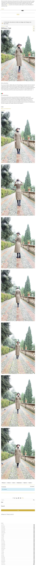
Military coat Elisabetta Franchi (6, 108)
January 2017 (18, 527)
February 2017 (18, 526)
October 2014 (18, 562)
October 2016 (18, 531)
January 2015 (18, 558)
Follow (23, 497)
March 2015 (18, 556)
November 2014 (18, 561)
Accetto (2, 8)
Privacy (8, 4)
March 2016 (18, 540)
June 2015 (18, 552)
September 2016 (18, 532)
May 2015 (18, 553)
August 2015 (18, 549)
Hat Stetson (3, 110)
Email (2, 502)
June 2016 (18, 536)
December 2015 (18, 544)
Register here (3, 514)
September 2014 (18, 564)
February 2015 (18, 557)
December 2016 (18, 528)
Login (18, 510)
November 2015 (18, 545)
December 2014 (18, 560)
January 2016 (18, 543)
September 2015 (18, 548)
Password (3, 506)
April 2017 (18, 524)
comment (32, 486)
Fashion (6, 26)
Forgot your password (10, 514)
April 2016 (18, 539)
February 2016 (18, 541)
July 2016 (18, 535)
